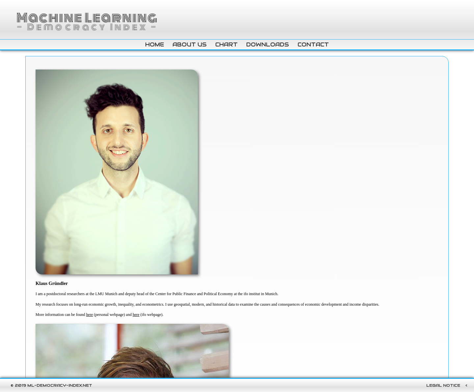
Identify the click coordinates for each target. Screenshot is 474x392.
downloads (267, 44)
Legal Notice (443, 385)
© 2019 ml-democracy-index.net (51, 385)
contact (313, 44)
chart (226, 44)
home (154, 44)
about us (189, 44)
